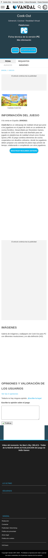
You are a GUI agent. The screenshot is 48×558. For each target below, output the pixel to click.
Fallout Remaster (30, 2)
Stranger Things (17, 2)
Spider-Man (7, 2)
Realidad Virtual (33, 21)
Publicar (6, 423)
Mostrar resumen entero (24, 151)
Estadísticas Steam (28, 50)
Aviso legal (5, 535)
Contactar (5, 524)
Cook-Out (24, 16)
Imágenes (24, 65)
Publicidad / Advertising (9, 528)
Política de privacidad (9, 531)
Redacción (5, 521)
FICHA (8, 61)
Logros (15, 50)
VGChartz (5, 545)
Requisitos (23, 61)
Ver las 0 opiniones (9, 394)
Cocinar (20, 21)
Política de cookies (8, 538)
